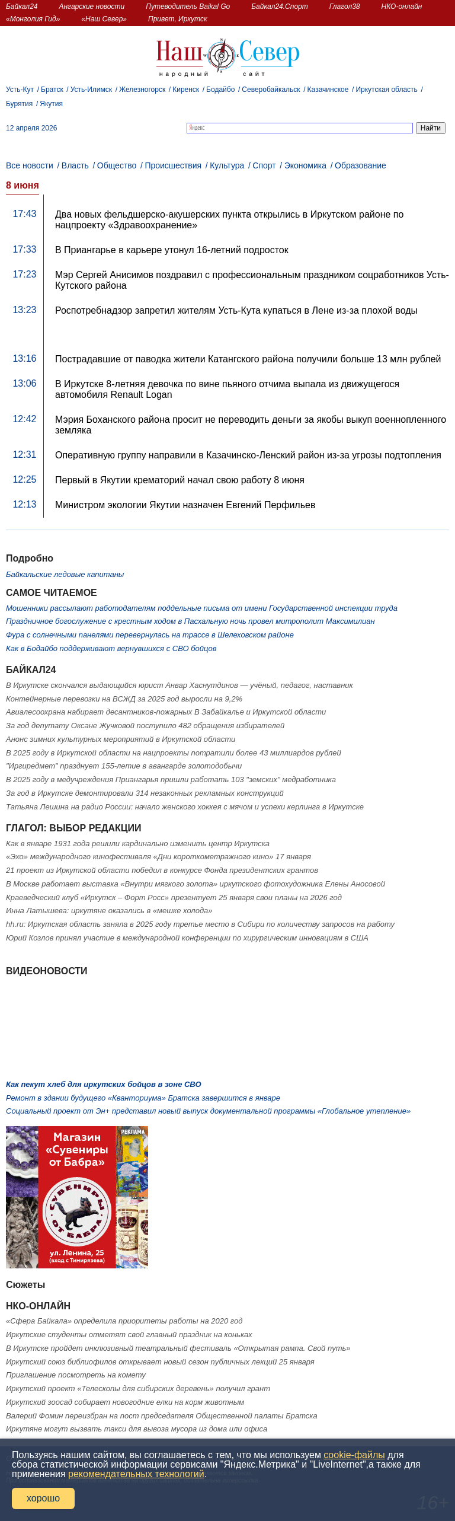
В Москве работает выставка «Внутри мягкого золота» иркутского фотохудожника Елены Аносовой (195, 883)
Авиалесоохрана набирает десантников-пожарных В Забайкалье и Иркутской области (166, 711)
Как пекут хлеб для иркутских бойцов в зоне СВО (103, 1084)
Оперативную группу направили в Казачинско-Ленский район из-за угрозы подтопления (248, 455)
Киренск (185, 89)
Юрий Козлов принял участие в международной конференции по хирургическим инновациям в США (187, 937)
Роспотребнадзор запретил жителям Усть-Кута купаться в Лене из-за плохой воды (236, 310)
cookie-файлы (353, 1455)
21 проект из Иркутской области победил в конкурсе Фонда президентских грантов (162, 870)
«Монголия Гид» (33, 19)
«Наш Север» (104, 19)
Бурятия (19, 104)
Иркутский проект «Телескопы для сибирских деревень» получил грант (138, 1388)
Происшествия (173, 165)
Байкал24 (21, 6)
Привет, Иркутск (177, 19)
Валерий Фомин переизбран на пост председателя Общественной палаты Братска (162, 1415)
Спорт (263, 165)
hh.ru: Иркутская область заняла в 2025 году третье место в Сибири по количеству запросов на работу (200, 924)
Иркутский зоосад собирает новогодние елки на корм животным (125, 1402)
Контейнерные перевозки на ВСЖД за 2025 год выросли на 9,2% (124, 698)
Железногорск (142, 89)
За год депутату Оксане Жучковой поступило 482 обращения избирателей (145, 725)
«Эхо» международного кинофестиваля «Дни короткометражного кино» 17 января (158, 856)
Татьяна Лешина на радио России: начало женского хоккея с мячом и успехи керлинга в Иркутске (185, 806)
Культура (227, 165)
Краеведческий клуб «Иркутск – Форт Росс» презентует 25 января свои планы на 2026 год (174, 897)
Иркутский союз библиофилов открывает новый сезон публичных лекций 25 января (160, 1361)
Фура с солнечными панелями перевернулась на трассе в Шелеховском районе (150, 634)
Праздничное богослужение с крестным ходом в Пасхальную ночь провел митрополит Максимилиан (190, 621)
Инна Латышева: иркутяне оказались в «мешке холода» (109, 910)
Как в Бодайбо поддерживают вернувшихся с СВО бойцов (111, 648)
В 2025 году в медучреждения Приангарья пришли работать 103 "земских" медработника (171, 779)
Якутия (51, 104)
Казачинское (328, 89)
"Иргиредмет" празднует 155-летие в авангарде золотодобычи (124, 765)
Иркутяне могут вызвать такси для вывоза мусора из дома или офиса (136, 1428)
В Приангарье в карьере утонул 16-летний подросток (172, 250)
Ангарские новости (91, 6)
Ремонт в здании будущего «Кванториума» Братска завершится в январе (143, 1097)
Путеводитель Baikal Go (188, 6)
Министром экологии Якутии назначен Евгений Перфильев (185, 505)
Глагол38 (344, 6)
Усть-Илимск (91, 89)
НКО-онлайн (402, 6)
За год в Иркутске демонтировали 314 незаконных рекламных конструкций (145, 793)
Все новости (29, 165)
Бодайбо (220, 89)
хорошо (43, 1498)
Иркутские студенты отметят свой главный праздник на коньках (129, 1334)
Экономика (305, 165)
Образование (360, 165)
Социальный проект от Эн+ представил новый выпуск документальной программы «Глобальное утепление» (208, 1111)
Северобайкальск (271, 89)
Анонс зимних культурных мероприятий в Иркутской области (120, 739)
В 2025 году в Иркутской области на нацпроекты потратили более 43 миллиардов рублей (173, 752)
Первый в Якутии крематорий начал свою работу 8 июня (180, 480)
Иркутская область (386, 89)
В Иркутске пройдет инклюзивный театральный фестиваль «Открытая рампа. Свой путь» (178, 1348)
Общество (117, 165)
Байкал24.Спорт (279, 6)
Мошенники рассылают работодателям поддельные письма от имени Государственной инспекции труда (202, 608)
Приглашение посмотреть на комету (76, 1374)
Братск (52, 89)
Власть (75, 165)
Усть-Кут (20, 89)
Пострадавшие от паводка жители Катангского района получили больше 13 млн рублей (248, 359)
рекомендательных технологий (136, 1474)
